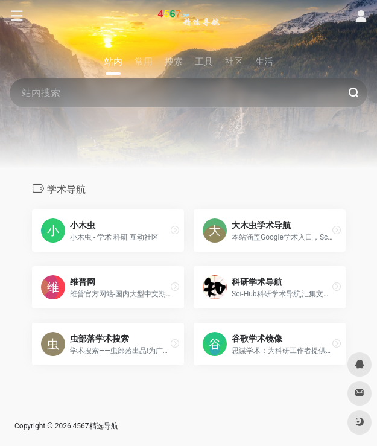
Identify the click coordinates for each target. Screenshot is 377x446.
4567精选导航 (95, 426)
